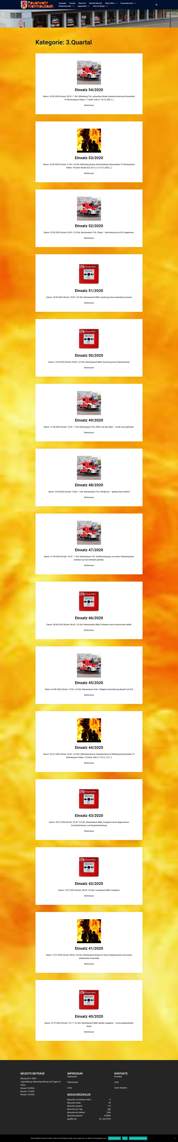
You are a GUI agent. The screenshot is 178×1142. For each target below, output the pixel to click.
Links (69, 1088)
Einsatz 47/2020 (89, 550)
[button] (157, 5)
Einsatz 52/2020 (89, 226)
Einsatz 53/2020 (89, 157)
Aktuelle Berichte (95, 3)
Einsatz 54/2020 (89, 89)
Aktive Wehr (109, 3)
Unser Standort (120, 1088)
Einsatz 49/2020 (89, 420)
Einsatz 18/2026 (27, 1088)
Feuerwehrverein (127, 3)
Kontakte (118, 1076)
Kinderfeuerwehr (65, 6)
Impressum (72, 1076)
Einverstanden (114, 1138)
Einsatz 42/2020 (89, 883)
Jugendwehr (82, 6)
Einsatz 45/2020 (89, 682)
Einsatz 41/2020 (89, 948)
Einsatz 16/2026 (27, 1094)
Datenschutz (72, 1082)
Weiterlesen (89, 105)
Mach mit (82, 3)
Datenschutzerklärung (138, 1138)
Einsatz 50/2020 (89, 355)
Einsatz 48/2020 (89, 485)
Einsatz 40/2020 (89, 1016)
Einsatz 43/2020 (89, 815)
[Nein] (175, 1138)
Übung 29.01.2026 (28, 1078)
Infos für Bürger (99, 6)
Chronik (72, 3)
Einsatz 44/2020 (89, 747)
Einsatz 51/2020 (89, 290)
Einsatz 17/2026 (27, 1091)
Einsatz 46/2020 (89, 618)
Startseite (62, 3)
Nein (125, 1138)
